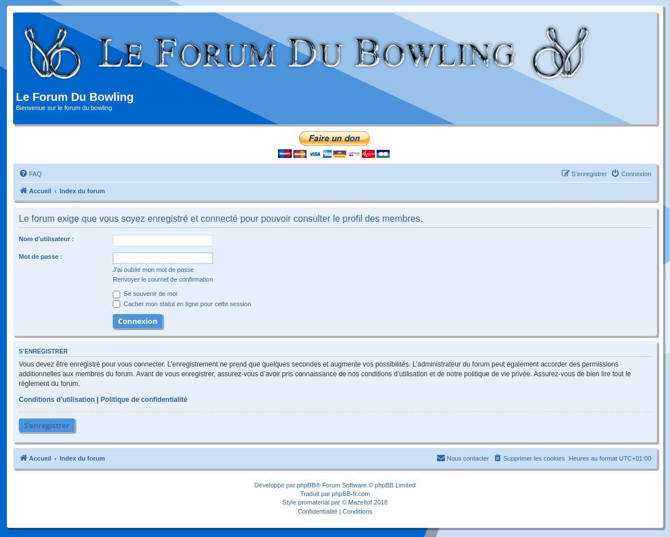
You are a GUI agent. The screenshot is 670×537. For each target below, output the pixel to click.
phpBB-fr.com (351, 493)
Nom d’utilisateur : (46, 238)
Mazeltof (360, 502)
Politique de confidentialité (143, 400)
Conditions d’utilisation (57, 400)
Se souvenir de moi (145, 293)
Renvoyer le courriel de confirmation (163, 279)
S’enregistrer (47, 425)
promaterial (313, 502)
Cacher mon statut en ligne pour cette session (182, 303)
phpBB (306, 485)
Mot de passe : (40, 256)
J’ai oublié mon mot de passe (153, 269)
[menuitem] (30, 174)
